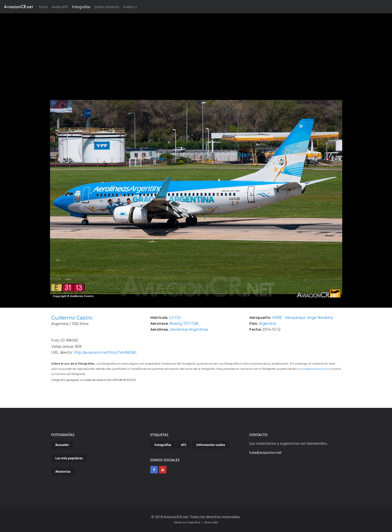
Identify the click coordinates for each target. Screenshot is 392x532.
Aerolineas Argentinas (189, 329)
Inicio (44, 6)
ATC (183, 445)
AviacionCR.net (18, 6)
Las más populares (69, 458)
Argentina (267, 323)
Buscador (62, 445)
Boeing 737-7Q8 (184, 323)
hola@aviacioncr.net (314, 368)
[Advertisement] (196, 50)
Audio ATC (60, 6)
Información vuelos (210, 445)
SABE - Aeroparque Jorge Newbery (302, 317)
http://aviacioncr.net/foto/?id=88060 (105, 352)
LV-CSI (175, 317)
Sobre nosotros (106, 6)
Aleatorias (63, 471)
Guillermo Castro (71, 318)
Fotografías (81, 6)
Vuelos (128, 6)
